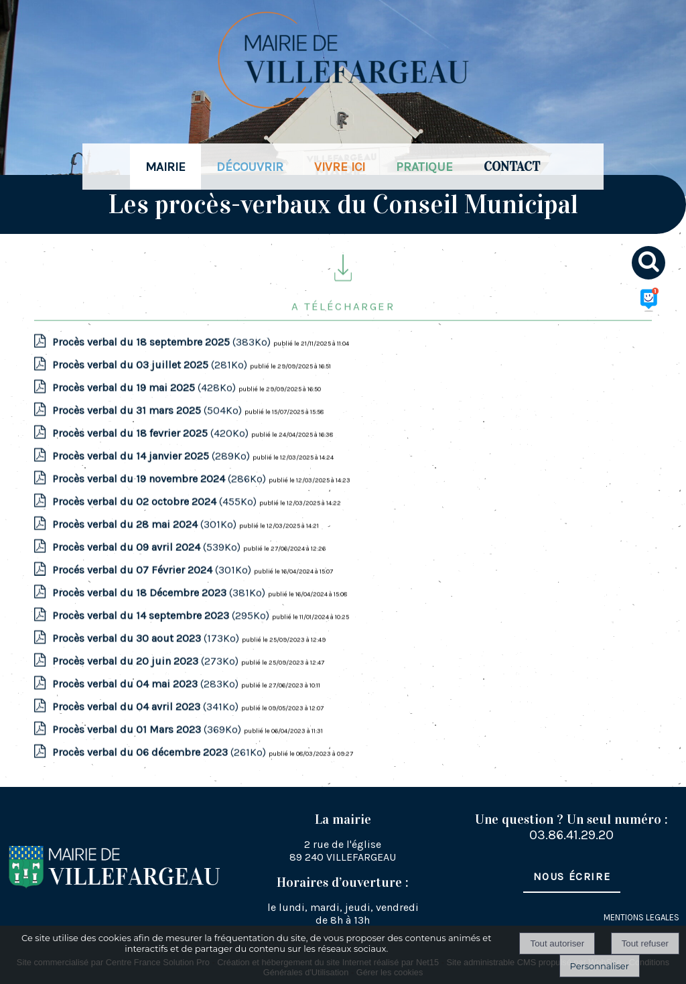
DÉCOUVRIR (249, 167)
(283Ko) (146, 702)
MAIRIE (165, 167)
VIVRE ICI (339, 167)
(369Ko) (148, 747)
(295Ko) (162, 633)
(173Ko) (147, 656)
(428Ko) (145, 405)
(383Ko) (162, 360)
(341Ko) (146, 725)
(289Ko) (152, 474)
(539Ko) (147, 565)
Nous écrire (572, 876)
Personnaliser (599, 966)
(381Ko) (160, 611)
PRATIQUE (424, 167)
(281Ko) (151, 383)
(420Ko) (151, 451)
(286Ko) (160, 497)
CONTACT (512, 166)
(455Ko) (155, 519)
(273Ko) (146, 679)
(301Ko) (145, 542)
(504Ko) (148, 428)
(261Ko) (160, 770)
